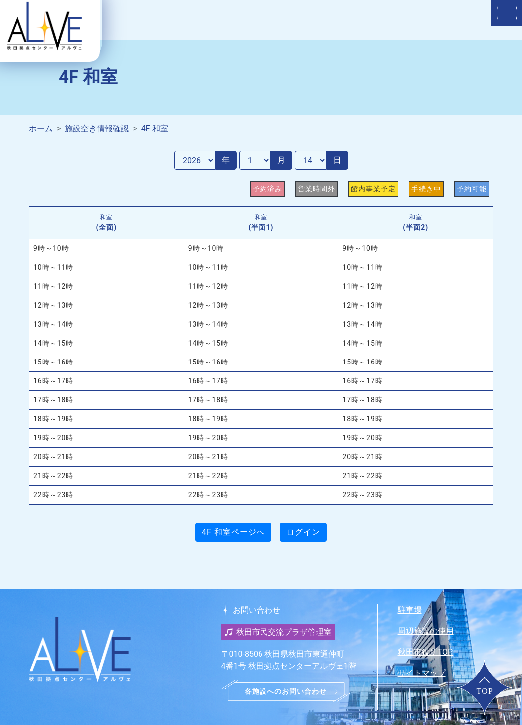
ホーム (41, 128)
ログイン (303, 532)
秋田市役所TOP (425, 652)
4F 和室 (154, 128)
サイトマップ (422, 673)
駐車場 (410, 610)
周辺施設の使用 (426, 631)
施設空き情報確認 (97, 128)
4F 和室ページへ (233, 532)
